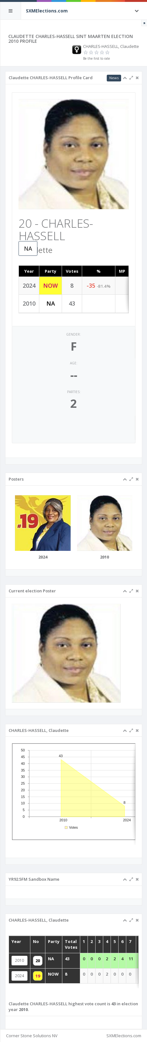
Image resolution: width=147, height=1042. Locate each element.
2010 (27, 962)
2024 (27, 975)
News (114, 77)
